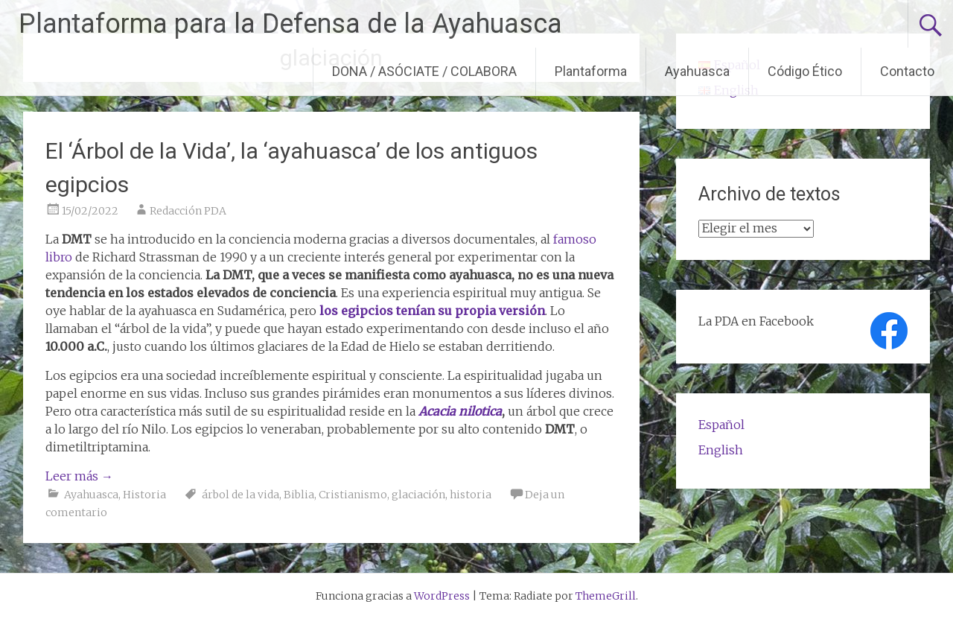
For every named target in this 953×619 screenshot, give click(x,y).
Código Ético (805, 71)
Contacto (907, 71)
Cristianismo (353, 494)
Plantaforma (591, 71)
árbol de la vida (240, 494)
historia (470, 494)
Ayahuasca (697, 71)
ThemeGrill (606, 596)
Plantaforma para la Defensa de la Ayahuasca (290, 23)
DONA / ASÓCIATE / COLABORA (424, 71)
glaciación (418, 494)
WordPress (442, 596)
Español (721, 424)
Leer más (79, 476)
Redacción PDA (188, 211)
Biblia (299, 494)
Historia (144, 494)
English (720, 449)
